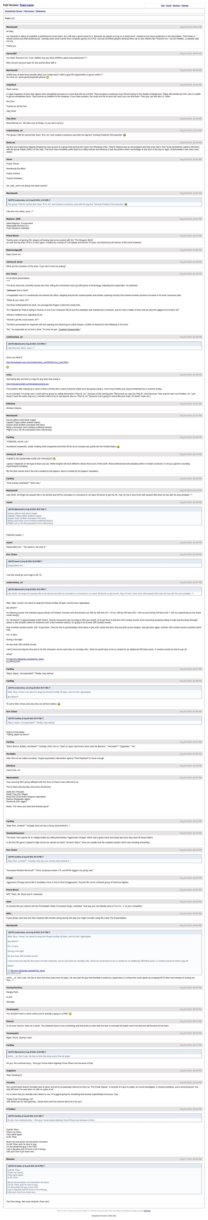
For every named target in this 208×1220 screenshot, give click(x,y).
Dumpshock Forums (13, 11)
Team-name (27, 5)
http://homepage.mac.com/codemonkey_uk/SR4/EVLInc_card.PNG (37, 362)
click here (147, 1211)
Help (163, 6)
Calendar (185, 6)
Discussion (29, 11)
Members (176, 6)
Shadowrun (41, 11)
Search (168, 6)
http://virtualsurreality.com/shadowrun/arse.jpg (27, 384)
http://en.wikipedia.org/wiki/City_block (26, 659)
